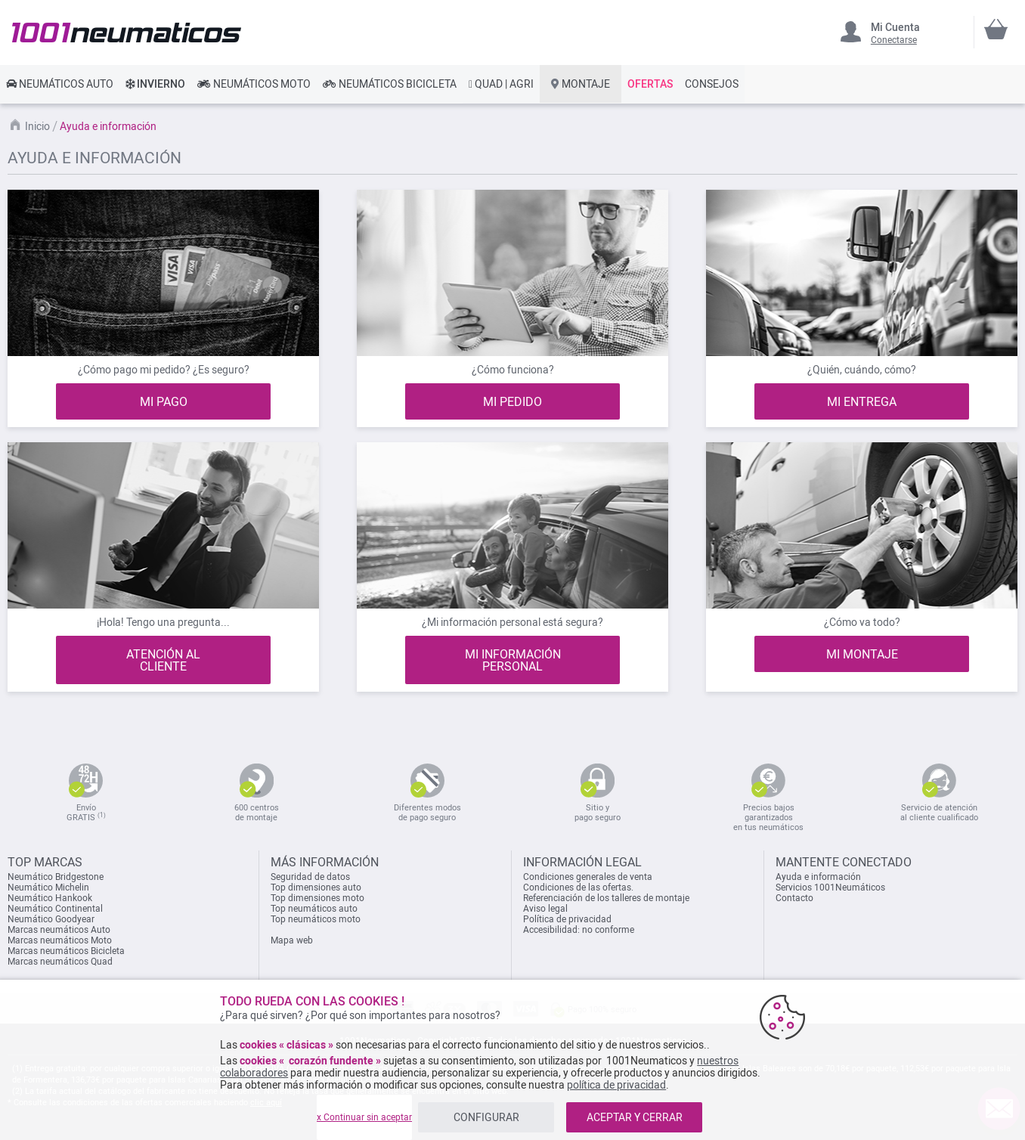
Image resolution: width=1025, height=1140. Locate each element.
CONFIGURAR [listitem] (486, 1117)
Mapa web (292, 940)
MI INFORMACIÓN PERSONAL (513, 660)
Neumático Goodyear (51, 919)
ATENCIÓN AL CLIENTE (163, 660)
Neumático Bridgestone (56, 877)
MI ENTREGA (861, 402)
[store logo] (126, 32)
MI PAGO (163, 402)
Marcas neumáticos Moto (60, 940)
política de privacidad (616, 1085)
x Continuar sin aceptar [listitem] (364, 1117)
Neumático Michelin (48, 887)
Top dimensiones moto (317, 898)
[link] (59, 84)
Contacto (794, 898)
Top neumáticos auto (314, 908)
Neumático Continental (55, 908)
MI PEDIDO (512, 402)
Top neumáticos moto (316, 919)
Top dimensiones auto (316, 887)
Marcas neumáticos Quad (60, 961)
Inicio (38, 126)
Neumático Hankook (50, 898)
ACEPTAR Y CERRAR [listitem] (635, 1117)
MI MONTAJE (862, 654)
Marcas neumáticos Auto (59, 930)
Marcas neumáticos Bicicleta (66, 951)
